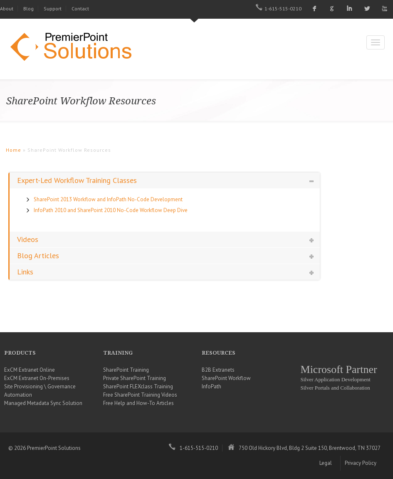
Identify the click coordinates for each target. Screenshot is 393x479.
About (6, 8)
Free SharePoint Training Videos (140, 394)
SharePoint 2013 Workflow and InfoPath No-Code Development (108, 199)
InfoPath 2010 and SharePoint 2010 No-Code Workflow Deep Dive (111, 210)
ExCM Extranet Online (29, 369)
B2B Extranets (218, 369)
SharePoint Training (126, 369)
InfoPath (211, 386)
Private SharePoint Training (134, 378)
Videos (27, 239)
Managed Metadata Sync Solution (43, 403)
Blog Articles (38, 255)
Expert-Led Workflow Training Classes (77, 180)
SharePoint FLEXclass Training (138, 386)
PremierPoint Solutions (74, 47)
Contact (80, 8)
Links (25, 272)
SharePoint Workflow (226, 378)
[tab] (165, 180)
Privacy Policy (360, 463)
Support (53, 8)
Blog (28, 8)
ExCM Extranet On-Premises (36, 378)
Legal (325, 463)
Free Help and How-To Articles (138, 403)
